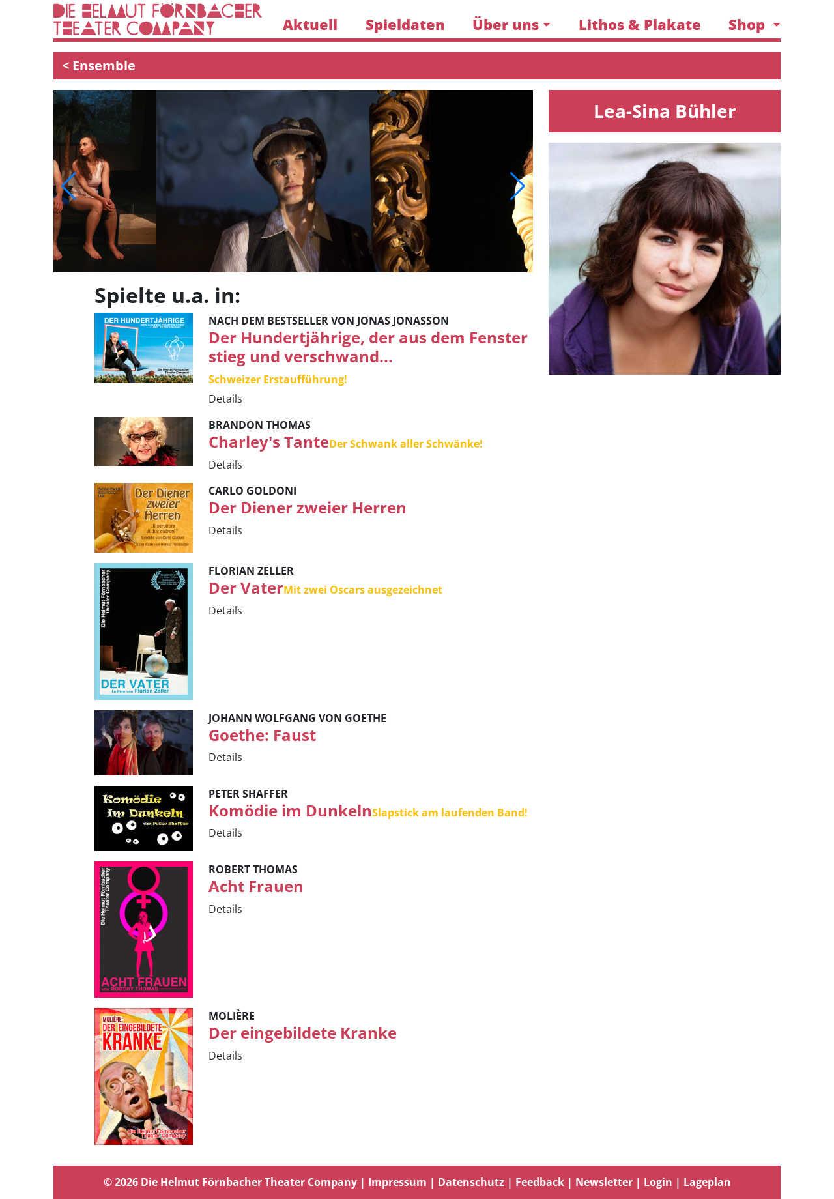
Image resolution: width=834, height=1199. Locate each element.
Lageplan (707, 1182)
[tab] (417, 1182)
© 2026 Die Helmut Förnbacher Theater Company (230, 1182)
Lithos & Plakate (640, 24)
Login (658, 1182)
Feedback (539, 1182)
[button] (69, 186)
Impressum (397, 1182)
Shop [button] (748, 24)
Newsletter (604, 1182)
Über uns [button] (505, 24)
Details (225, 399)
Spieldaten (405, 24)
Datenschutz (471, 1182)
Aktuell (310, 24)
